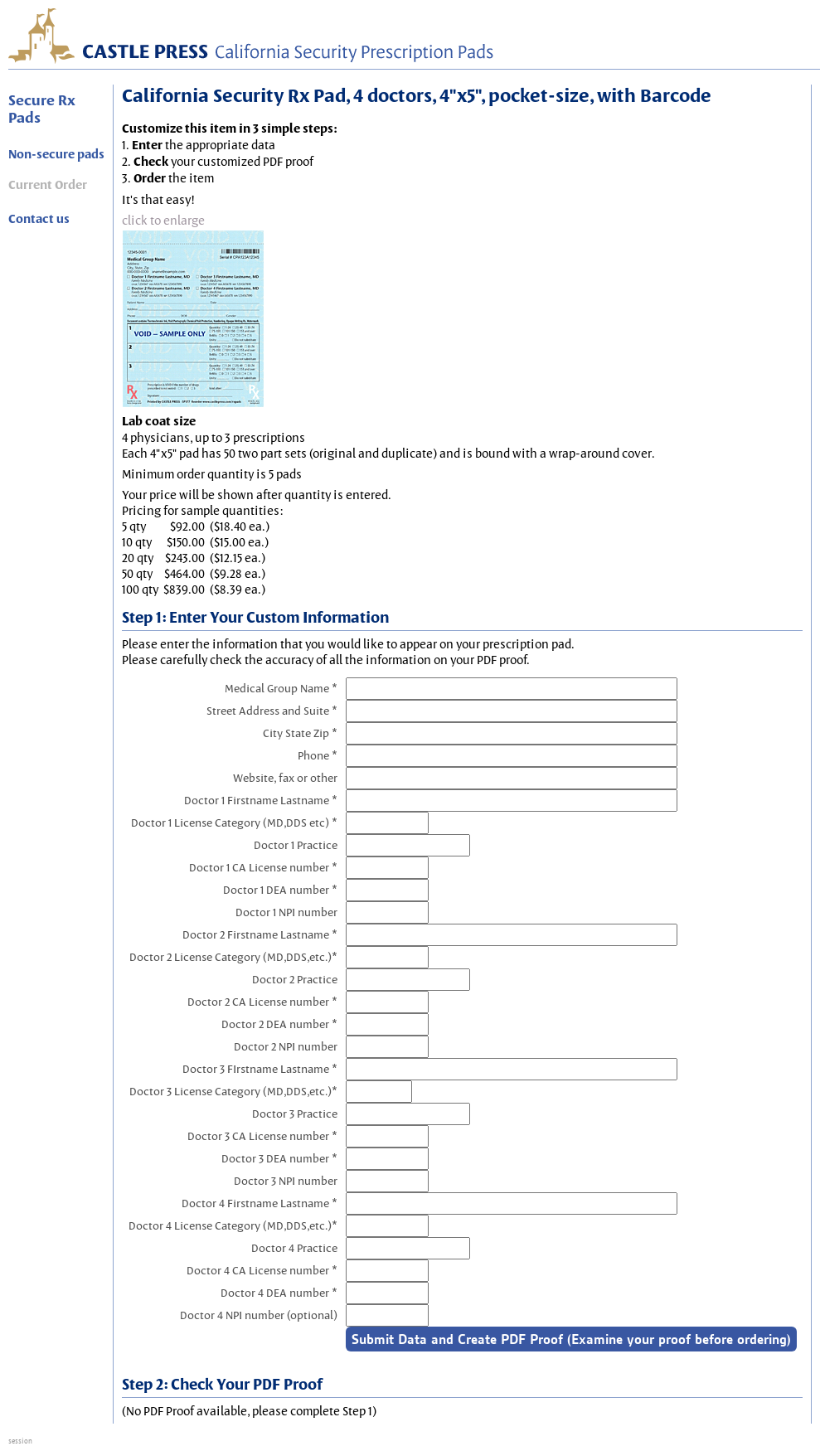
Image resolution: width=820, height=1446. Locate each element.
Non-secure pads (56, 154)
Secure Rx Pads (41, 108)
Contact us (39, 219)
